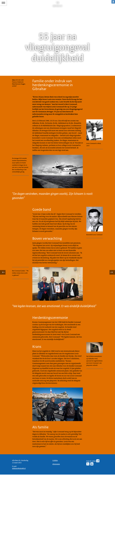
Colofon (55, 521)
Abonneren (56, 526)
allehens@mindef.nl (19, 533)
